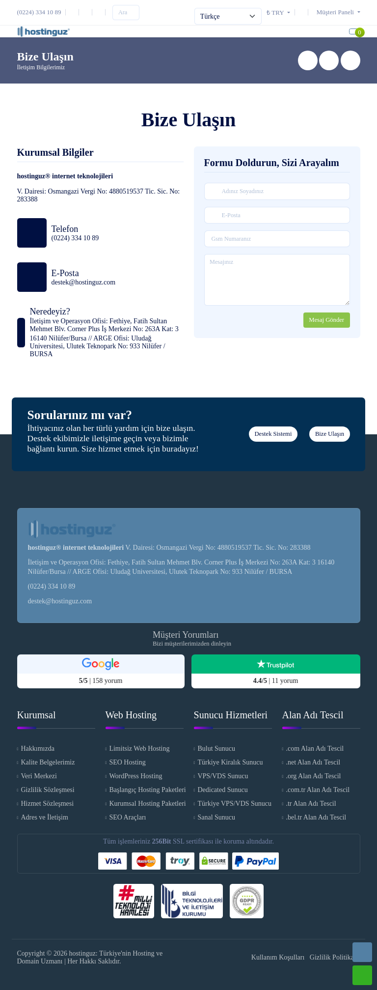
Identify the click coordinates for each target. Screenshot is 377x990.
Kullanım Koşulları (278, 957)
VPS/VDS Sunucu (222, 776)
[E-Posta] (74, 12)
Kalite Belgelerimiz (48, 762)
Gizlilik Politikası (334, 957)
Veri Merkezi (38, 776)
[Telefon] (41, 12)
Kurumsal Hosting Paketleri (146, 804)
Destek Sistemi (273, 434)
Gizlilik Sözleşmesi (47, 790)
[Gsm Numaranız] (277, 239)
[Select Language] (228, 16)
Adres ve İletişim (44, 817)
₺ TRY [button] (276, 12)
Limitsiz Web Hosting (139, 749)
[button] (336, 12)
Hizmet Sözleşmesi (47, 804)
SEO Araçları (127, 817)
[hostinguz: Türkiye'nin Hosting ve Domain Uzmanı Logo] (44, 32)
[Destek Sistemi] (303, 12)
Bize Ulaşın (329, 434)
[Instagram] (87, 12)
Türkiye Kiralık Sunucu (230, 762)
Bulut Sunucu (216, 749)
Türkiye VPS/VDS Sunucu (234, 804)
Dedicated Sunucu (222, 790)
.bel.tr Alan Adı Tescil (316, 817)
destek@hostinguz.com (60, 601)
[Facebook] (101, 12)
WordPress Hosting (135, 776)
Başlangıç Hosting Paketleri (146, 790)
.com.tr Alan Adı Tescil (318, 790)
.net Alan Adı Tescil (313, 762)
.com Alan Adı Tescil (315, 749)
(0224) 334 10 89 (52, 586)
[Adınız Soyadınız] (277, 191)
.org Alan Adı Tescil (313, 776)
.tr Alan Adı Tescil (311, 804)
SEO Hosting (127, 762)
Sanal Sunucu (216, 817)
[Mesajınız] (277, 280)
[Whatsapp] (362, 975)
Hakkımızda (37, 749)
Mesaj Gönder (326, 320)
